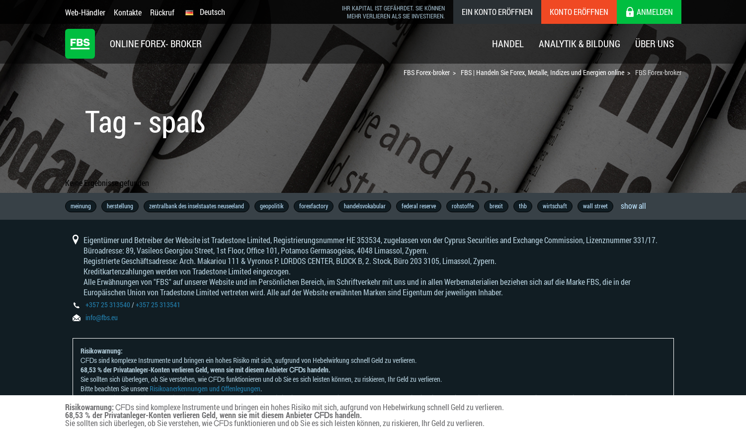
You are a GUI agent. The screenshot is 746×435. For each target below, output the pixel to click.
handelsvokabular (365, 206)
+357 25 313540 (107, 304)
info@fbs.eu (101, 317)
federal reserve (419, 206)
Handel (508, 43)
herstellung (120, 206)
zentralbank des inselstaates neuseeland (196, 206)
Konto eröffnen (579, 11)
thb (523, 206)
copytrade (635, 206)
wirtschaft (555, 206)
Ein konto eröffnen (497, 11)
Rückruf (162, 12)
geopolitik (271, 206)
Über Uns (654, 43)
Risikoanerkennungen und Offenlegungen (205, 388)
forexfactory (313, 206)
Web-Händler (85, 12)
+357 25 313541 (158, 304)
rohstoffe (463, 206)
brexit (496, 206)
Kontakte (128, 12)
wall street (595, 206)
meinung (81, 206)
